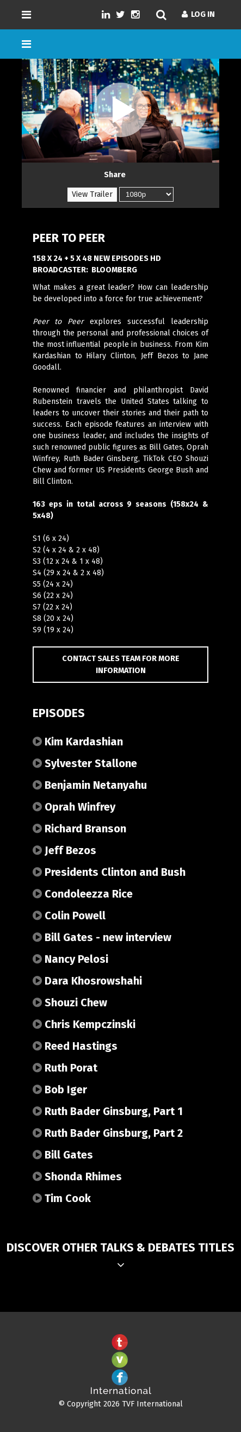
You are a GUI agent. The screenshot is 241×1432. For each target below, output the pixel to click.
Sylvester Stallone (85, 763)
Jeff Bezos (64, 850)
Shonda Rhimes (77, 1176)
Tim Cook (62, 1198)
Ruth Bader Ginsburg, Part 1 (108, 1111)
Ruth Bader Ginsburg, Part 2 (108, 1133)
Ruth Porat (65, 1067)
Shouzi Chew (70, 1002)
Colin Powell (69, 915)
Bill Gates (63, 1154)
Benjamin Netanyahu (90, 785)
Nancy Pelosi (70, 959)
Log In (198, 14)
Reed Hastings (75, 1046)
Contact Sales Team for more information (121, 664)
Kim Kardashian (78, 741)
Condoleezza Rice (83, 893)
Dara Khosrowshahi (87, 980)
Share (115, 174)
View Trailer (92, 194)
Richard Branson (79, 828)
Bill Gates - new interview (102, 937)
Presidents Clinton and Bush (109, 872)
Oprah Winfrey (74, 806)
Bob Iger (60, 1089)
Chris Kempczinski (84, 1024)
